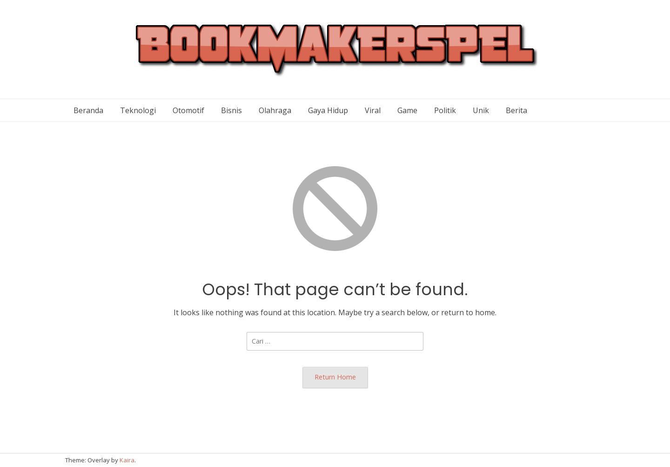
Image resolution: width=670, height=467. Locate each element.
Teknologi (138, 110)
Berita (516, 110)
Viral (373, 110)
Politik (445, 110)
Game (407, 110)
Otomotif (188, 110)
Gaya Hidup (328, 110)
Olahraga (275, 110)
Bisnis (231, 110)
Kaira (127, 460)
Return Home (335, 376)
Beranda (88, 110)
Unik (481, 110)
